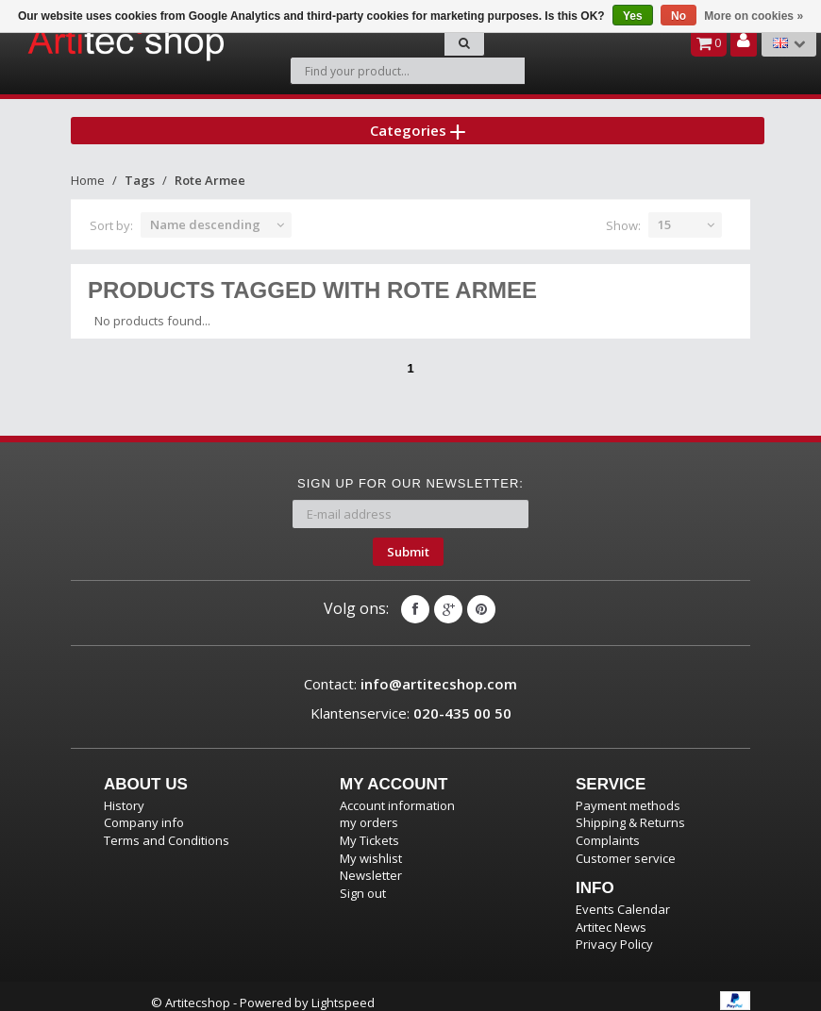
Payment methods (628, 793)
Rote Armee (210, 167)
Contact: (410, 671)
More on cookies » (753, 16)
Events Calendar (623, 896)
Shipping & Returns (630, 810)
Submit (408, 539)
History (124, 793)
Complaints (608, 828)
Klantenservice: (410, 700)
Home (88, 167)
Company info (144, 810)
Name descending (205, 212)
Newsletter (371, 862)
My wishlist (371, 845)
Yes (633, 16)
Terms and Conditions (166, 828)
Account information (397, 793)
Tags (140, 167)
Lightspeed (343, 990)
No (678, 16)
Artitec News (611, 914)
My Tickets (369, 828)
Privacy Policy (614, 931)
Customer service (626, 845)
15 (664, 212)
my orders (369, 810)
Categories (417, 117)
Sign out (363, 880)
